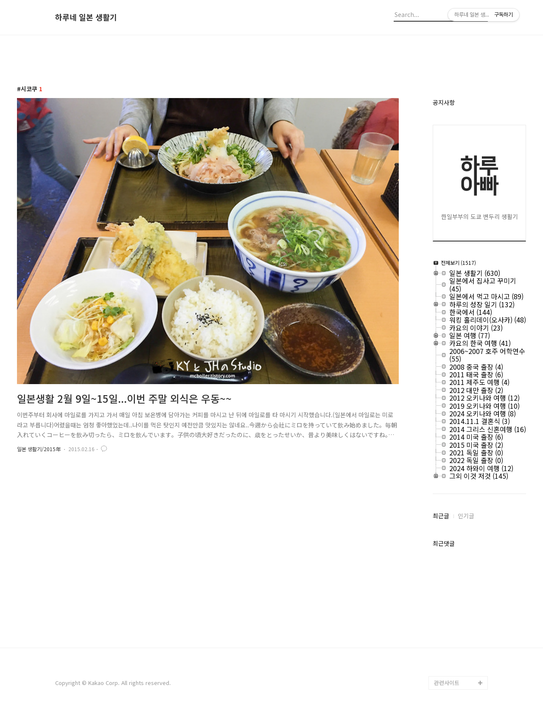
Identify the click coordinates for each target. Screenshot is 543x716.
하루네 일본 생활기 (86, 17)
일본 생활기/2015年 (39, 448)
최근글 (441, 515)
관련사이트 (446, 683)
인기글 (466, 515)
